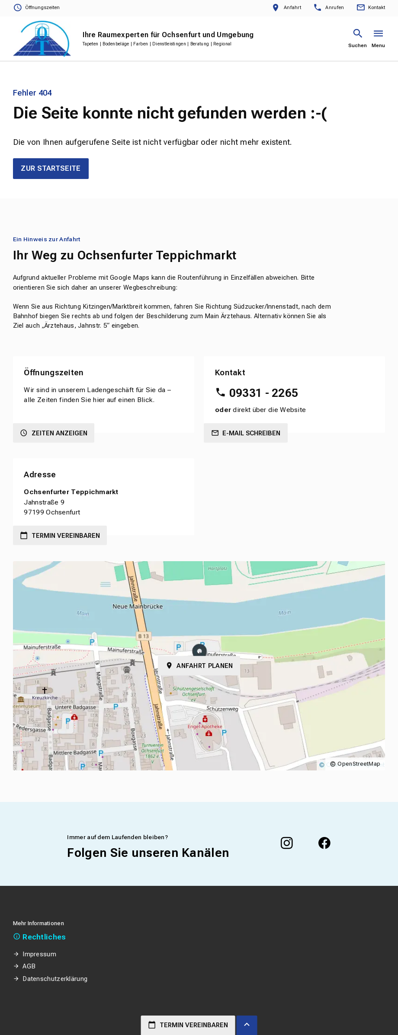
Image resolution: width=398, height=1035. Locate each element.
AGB (28, 966)
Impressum (39, 954)
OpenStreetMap (358, 763)
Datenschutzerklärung (54, 979)
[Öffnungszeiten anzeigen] (36, 8)
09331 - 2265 (263, 393)
